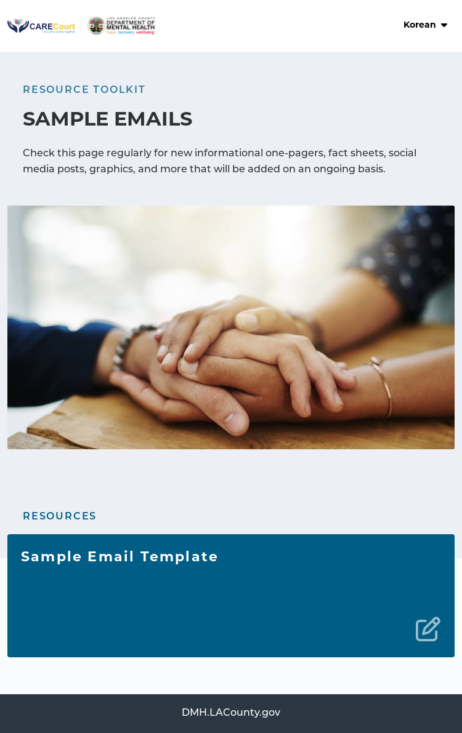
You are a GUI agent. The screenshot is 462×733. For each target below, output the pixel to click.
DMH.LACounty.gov (231, 713)
